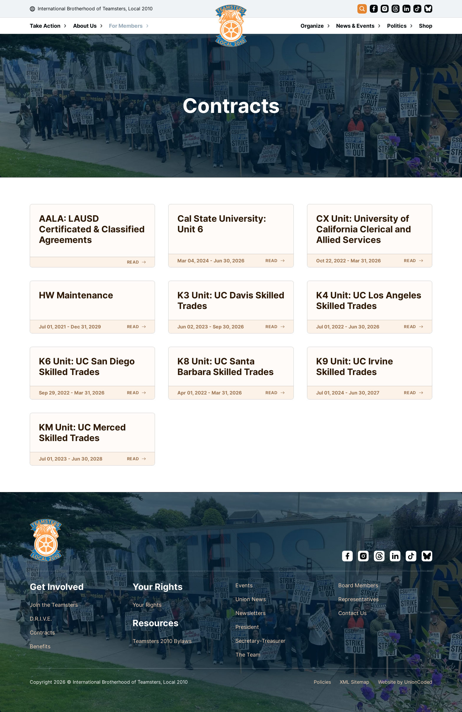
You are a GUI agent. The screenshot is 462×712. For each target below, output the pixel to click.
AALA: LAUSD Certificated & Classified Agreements (92, 229)
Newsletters (250, 613)
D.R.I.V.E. (41, 619)
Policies (322, 682)
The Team (247, 655)
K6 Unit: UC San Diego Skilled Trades (87, 366)
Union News (250, 599)
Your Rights (147, 605)
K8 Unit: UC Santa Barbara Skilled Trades (225, 366)
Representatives (358, 599)
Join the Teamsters (54, 605)
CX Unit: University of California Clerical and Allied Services (363, 229)
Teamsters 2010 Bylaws (162, 641)
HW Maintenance (76, 295)
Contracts (42, 632)
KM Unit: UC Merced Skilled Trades (82, 432)
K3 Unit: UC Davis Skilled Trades (230, 300)
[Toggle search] (362, 9)
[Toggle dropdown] (65, 26)
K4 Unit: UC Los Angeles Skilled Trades (368, 300)
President (247, 627)
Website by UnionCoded (405, 682)
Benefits (40, 646)
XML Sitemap (354, 682)
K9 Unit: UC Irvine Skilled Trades (354, 366)
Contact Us (352, 613)
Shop (425, 26)
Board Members (358, 585)
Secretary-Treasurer (260, 641)
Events (244, 585)
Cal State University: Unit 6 (221, 223)
